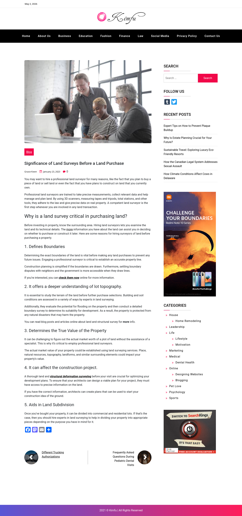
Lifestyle (181, 338)
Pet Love (175, 386)
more (69, 229)
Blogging (181, 380)
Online (173, 368)
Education (86, 36)
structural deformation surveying (70, 376)
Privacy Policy (187, 36)
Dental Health (184, 362)
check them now (69, 277)
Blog (29, 152)
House (173, 315)
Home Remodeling (188, 321)
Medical (174, 356)
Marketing (176, 350)
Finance (124, 36)
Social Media (160, 36)
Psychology (177, 392)
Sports (173, 398)
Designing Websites (189, 374)
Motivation (182, 344)
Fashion (105, 36)
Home (26, 36)
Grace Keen (30, 171)
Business (64, 36)
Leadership (177, 327)
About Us (44, 36)
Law (140, 36)
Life (171, 332)
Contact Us (212, 36)
